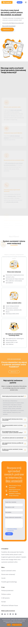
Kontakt (3, 602)
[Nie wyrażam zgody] (26, 622)
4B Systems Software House (9, 605)
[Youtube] (5, 614)
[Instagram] (7, 614)
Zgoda (8, 624)
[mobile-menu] (25, 2)
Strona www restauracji (8, 574)
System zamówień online (8, 570)
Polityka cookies (6, 594)
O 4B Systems (5, 598)
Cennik (3, 578)
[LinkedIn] (10, 614)
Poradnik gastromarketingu (9, 582)
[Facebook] (2, 614)
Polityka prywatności (7, 590)
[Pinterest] (13, 614)
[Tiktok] (15, 614)
